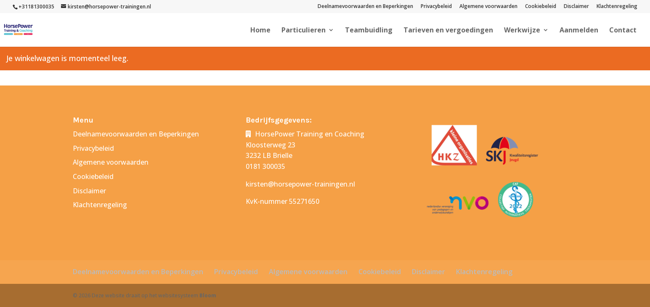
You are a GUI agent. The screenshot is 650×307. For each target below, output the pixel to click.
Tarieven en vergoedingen (448, 31)
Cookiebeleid (540, 7)
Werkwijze (522, 31)
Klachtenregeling (617, 7)
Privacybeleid (436, 7)
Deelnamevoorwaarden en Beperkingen (365, 7)
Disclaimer (576, 7)
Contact (623, 31)
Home (260, 31)
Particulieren (303, 31)
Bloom (207, 295)
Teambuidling (369, 31)
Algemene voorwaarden (488, 7)
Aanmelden (579, 31)
